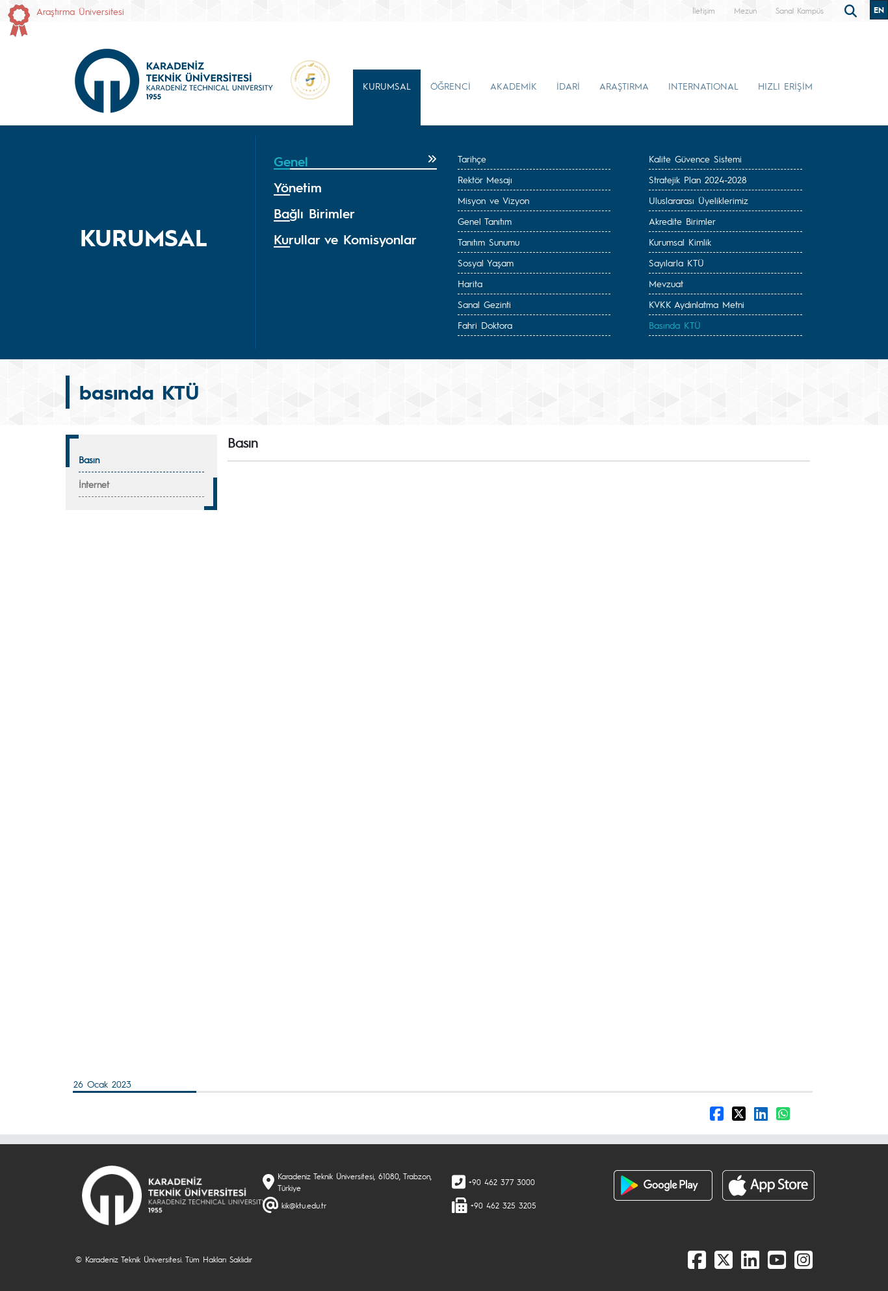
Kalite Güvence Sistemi (695, 158)
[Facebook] (697, 1259)
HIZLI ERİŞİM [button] (785, 86)
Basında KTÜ (675, 325)
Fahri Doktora (485, 325)
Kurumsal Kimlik (680, 242)
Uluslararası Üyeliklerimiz (698, 200)
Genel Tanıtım (485, 221)
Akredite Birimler (682, 221)
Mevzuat (666, 283)
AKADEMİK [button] (513, 86)
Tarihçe (472, 158)
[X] (723, 1259)
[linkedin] (750, 1259)
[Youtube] (777, 1259)
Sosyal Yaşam (486, 262)
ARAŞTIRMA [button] (624, 86)
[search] (852, 9)
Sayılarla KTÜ (676, 262)
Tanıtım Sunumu (488, 242)
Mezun (745, 10)
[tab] (355, 162)
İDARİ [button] (568, 86)
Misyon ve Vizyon (493, 200)
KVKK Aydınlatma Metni (696, 304)
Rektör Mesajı (485, 179)
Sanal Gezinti (484, 304)
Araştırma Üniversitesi (80, 11)
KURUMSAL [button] (387, 86)
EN (879, 10)
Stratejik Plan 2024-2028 (698, 179)
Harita (470, 283)
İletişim (703, 10)
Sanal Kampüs (800, 10)
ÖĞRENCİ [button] (450, 86)
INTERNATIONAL (703, 86)
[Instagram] (803, 1259)
